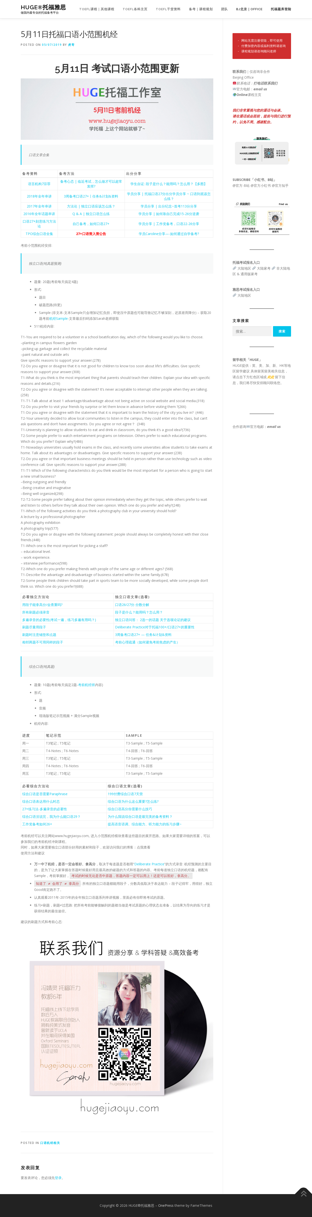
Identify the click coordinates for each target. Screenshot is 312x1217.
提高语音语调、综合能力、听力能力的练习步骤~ (145, 824)
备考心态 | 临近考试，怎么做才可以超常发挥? (91, 184)
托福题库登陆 (281, 9)
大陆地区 (244, 268)
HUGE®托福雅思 (43, 7)
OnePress (166, 1205)
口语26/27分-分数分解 (132, 604)
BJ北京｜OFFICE (249, 9)
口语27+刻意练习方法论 (39, 223)
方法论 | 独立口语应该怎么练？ (91, 206)
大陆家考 (264, 268)
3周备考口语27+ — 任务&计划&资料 (143, 634)
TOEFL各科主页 (135, 9)
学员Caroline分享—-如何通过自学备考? (169, 233)
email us (260, 89)
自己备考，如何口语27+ (91, 223)
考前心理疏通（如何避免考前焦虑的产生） (147, 642)
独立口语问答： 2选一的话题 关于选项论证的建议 (153, 619)
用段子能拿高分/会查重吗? (42, 604)
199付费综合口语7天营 (125, 794)
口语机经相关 (50, 1143)
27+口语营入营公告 (91, 233)
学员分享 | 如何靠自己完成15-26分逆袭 (168, 213)
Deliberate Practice (149, 864)
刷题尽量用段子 (34, 627)
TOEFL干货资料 (168, 9)
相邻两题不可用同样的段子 (42, 642)
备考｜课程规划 (201, 9)
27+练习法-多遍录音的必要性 (44, 809)
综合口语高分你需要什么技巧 (130, 809)
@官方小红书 (260, 185)
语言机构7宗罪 (39, 183)
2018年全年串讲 (39, 196)
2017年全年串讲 (39, 206)
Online (242, 94)
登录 (58, 1177)
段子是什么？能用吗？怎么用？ (139, 612)
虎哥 (71, 45)
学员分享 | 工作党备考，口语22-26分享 (168, 223)
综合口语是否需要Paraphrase (45, 794)
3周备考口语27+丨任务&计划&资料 (91, 196)
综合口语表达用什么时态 (41, 801)
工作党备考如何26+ (37, 824)
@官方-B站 (241, 185)
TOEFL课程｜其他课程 (96, 9)
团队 (224, 9)
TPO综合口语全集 (39, 233)
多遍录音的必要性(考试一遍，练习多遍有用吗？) (59, 619)
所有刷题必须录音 (35, 612)
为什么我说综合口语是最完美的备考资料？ (140, 816)
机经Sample (58, 318)
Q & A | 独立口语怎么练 (91, 213)
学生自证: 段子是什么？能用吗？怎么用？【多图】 (168, 183)
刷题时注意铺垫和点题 (39, 634)
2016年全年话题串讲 (39, 213)
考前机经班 (86, 684)
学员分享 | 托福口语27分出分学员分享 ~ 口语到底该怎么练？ (169, 196)
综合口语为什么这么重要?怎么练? (133, 801)
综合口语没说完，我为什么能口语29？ (51, 816)
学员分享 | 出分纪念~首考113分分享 (169, 206)
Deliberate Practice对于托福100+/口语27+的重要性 (155, 627)
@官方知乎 (280, 185)
